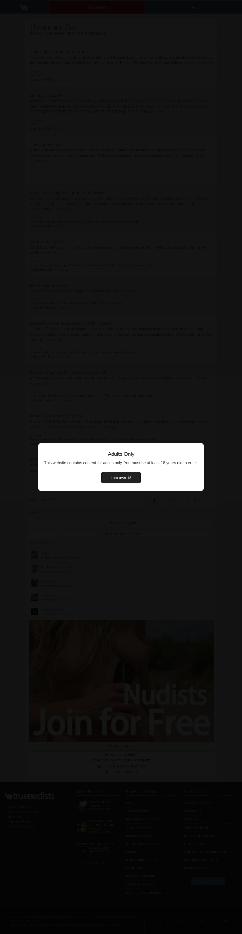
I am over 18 (121, 477)
